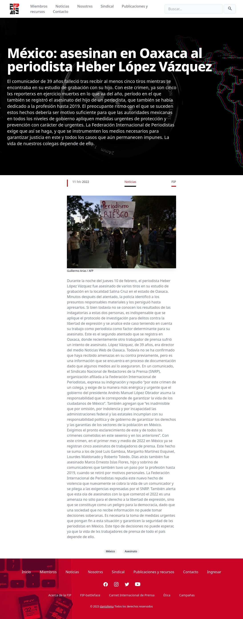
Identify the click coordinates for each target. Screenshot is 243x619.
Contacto (60, 11)
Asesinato (131, 551)
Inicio (26, 571)
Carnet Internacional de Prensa (132, 595)
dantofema (107, 606)
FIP (173, 182)
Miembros (39, 6)
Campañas (187, 595)
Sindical (108, 6)
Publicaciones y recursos (153, 571)
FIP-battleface (90, 595)
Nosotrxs (85, 6)
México (110, 551)
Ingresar (214, 571)
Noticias (63, 6)
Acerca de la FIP (59, 595)
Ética (166, 595)
